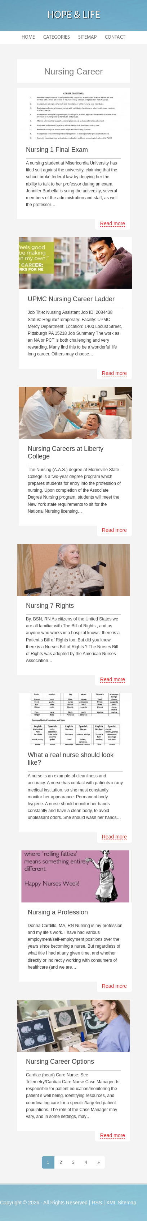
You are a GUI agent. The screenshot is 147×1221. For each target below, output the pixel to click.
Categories (56, 37)
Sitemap (87, 37)
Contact (115, 37)
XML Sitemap (121, 1202)
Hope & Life (73, 15)
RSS (97, 1202)
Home (28, 37)
